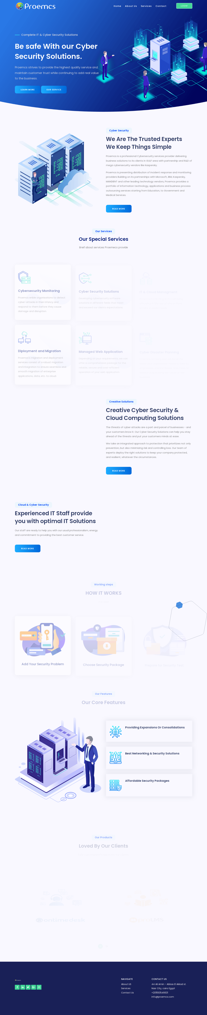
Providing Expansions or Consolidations (155, 727)
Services (146, 6)
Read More (118, 208)
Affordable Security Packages (147, 781)
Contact (161, 6)
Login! (184, 5)
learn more (28, 89)
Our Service (53, 89)
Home (117, 6)
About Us (131, 6)
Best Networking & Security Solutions (152, 753)
